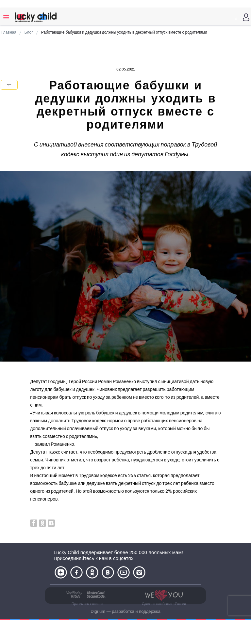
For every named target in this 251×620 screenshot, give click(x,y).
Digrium (98, 611)
